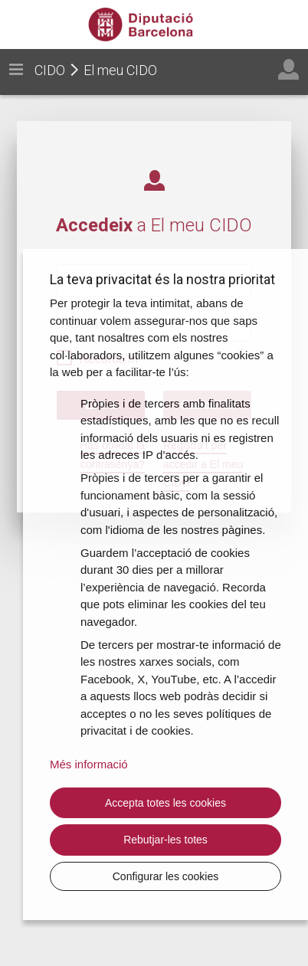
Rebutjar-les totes (165, 839)
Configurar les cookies (166, 876)
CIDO (49, 70)
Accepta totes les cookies (165, 803)
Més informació (89, 764)
